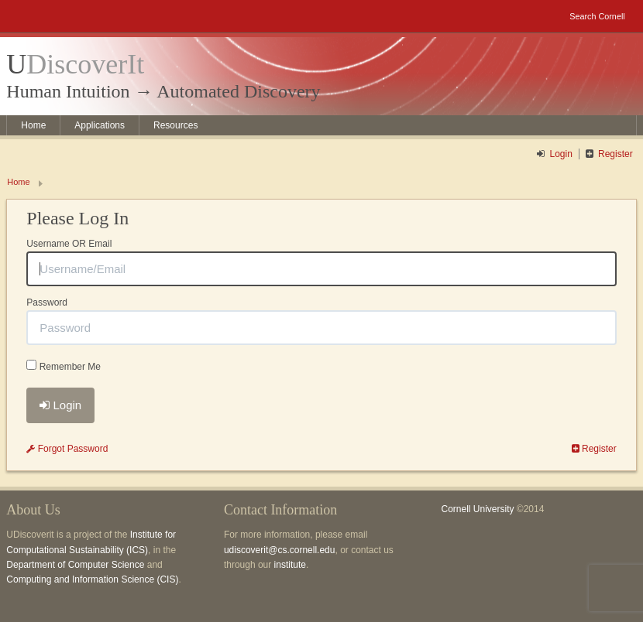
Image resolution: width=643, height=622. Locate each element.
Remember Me (63, 366)
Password (46, 302)
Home (33, 125)
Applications (99, 125)
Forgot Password (67, 448)
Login (561, 154)
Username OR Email (69, 243)
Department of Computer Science (75, 564)
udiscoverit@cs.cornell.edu (279, 550)
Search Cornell (596, 16)
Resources (175, 125)
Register (615, 154)
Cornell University (477, 509)
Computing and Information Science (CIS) (92, 579)
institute (290, 564)
